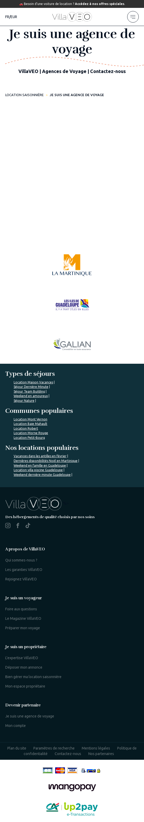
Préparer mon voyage (22, 628)
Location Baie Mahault (30, 423)
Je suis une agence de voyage (29, 716)
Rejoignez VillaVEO (21, 579)
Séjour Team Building (29, 391)
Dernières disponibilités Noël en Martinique (46, 460)
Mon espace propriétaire (25, 686)
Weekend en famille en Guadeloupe (40, 465)
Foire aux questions (21, 609)
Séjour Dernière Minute (31, 386)
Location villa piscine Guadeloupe (38, 470)
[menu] (133, 17)
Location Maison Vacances (33, 382)
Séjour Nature (24, 400)
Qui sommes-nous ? (21, 560)
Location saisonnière (24, 95)
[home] (72, 17)
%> (37, 503)
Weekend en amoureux (31, 396)
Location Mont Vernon (30, 419)
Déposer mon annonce (23, 667)
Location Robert (26, 428)
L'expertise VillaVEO (21, 658)
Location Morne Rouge (31, 433)
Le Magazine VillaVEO (23, 618)
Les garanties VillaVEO (23, 570)
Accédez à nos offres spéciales (99, 4)
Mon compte (15, 726)
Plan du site (16, 748)
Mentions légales (96, 748)
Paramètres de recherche (54, 748)
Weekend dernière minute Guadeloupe (42, 474)
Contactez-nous (68, 754)
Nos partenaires (101, 754)
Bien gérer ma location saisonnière (33, 677)
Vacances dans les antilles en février (40, 456)
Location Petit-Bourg (29, 437)
